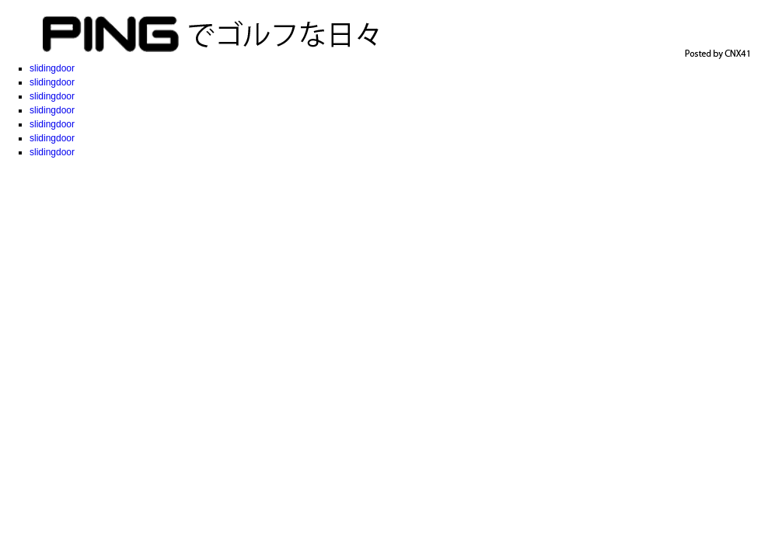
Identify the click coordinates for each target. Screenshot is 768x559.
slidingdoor (52, 68)
